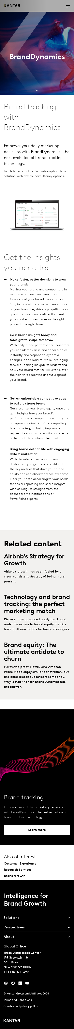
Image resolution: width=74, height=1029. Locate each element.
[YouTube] (20, 984)
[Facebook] (13, 984)
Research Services (17, 869)
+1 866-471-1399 (17, 972)
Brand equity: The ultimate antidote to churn (34, 652)
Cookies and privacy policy (21, 1006)
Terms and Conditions (18, 1000)
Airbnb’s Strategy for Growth (34, 560)
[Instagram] (6, 984)
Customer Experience (20, 863)
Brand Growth (15, 876)
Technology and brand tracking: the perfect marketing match (37, 604)
